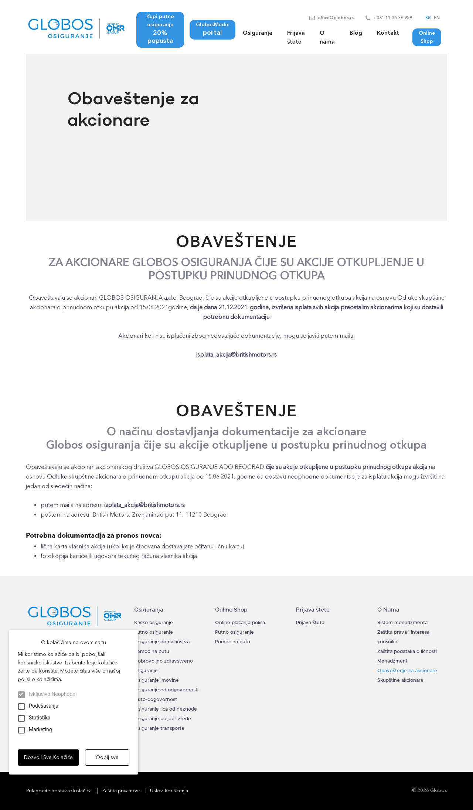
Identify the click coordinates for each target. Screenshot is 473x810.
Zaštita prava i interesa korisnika (403, 637)
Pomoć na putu (151, 651)
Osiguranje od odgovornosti (166, 690)
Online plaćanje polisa (240, 622)
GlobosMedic (212, 29)
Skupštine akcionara (400, 680)
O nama (327, 37)
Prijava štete (296, 37)
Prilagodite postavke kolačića (59, 790)
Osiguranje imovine (156, 680)
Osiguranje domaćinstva (162, 642)
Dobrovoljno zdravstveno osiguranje (163, 666)
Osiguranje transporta (159, 728)
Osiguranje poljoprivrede (162, 719)
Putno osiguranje (153, 632)
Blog (356, 33)
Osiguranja (257, 33)
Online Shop (427, 37)
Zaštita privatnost (121, 790)
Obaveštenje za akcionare (407, 670)
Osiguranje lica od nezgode (165, 709)
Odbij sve (107, 757)
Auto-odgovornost (155, 699)
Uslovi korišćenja (169, 790)
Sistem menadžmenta (402, 622)
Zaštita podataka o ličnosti (407, 651)
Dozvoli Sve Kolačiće (48, 757)
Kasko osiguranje (153, 622)
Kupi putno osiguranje (160, 29)
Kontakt (388, 33)
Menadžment (392, 661)
